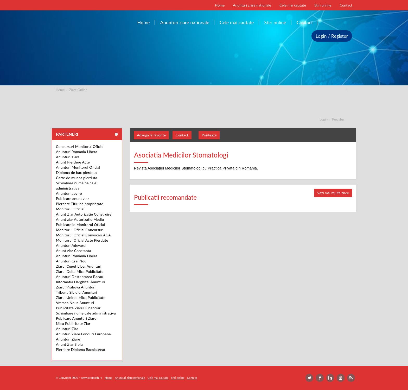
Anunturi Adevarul (71, 245)
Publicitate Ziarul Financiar (78, 308)
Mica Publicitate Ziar (73, 323)
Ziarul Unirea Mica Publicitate (80, 297)
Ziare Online (78, 90)
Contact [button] (182, 135)
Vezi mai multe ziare (333, 193)
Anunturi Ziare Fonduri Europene (83, 334)
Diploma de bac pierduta (76, 172)
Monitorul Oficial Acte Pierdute (82, 240)
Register (338, 119)
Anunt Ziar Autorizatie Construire (83, 214)
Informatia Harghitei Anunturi (80, 282)
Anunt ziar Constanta (73, 250)
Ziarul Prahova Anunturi (75, 287)
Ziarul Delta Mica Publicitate (79, 271)
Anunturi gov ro (69, 193)
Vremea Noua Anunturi (75, 302)
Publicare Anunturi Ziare (76, 318)
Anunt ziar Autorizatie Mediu (80, 219)
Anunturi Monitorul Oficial (78, 167)
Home (60, 90)
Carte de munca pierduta (76, 177)
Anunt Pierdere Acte (73, 162)
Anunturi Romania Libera (76, 151)
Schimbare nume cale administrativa (86, 313)
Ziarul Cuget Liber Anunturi (78, 266)
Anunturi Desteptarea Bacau (79, 276)
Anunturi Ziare (68, 339)
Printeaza (209, 135)
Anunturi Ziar (67, 328)
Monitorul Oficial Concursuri (80, 230)
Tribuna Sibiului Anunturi (76, 292)
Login (324, 119)
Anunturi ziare (68, 157)
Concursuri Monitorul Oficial (80, 146)
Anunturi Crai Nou (71, 261)
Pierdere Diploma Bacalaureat (80, 349)
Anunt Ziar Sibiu (69, 344)
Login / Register (332, 36)
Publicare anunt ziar (72, 198)
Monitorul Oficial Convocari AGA (83, 235)
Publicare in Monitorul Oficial (80, 224)
